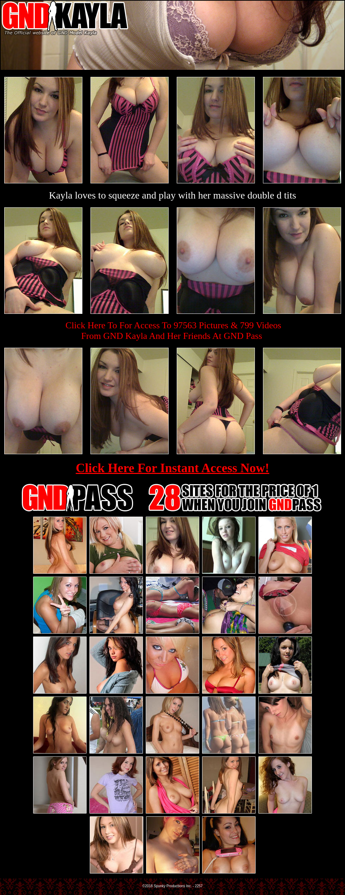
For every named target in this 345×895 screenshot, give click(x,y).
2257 (198, 886)
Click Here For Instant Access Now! (172, 468)
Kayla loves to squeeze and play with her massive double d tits (172, 195)
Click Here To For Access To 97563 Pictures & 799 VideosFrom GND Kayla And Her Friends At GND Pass (173, 330)
